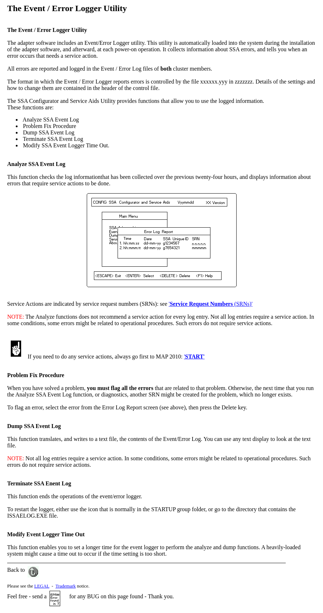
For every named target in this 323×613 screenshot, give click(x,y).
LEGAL (41, 586)
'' (194, 356)
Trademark (66, 586)
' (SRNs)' (211, 304)
